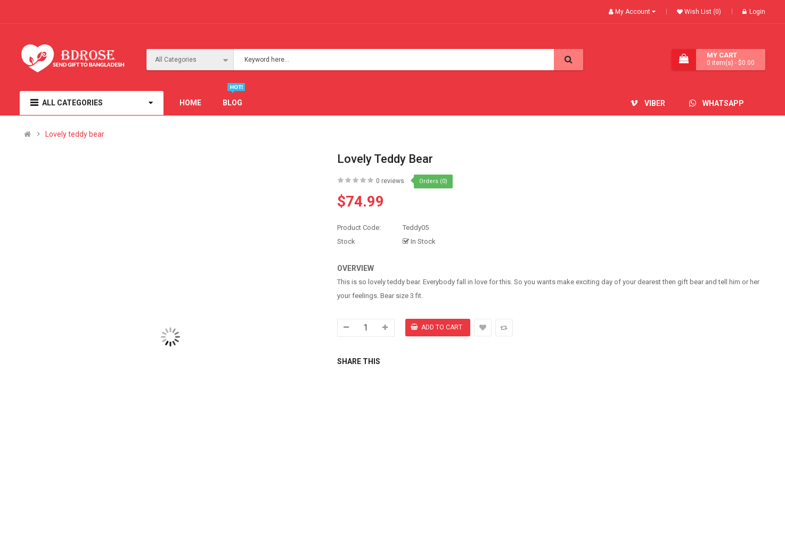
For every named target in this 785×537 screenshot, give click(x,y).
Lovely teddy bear (74, 134)
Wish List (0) (702, 11)
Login (753, 11)
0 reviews (390, 181)
